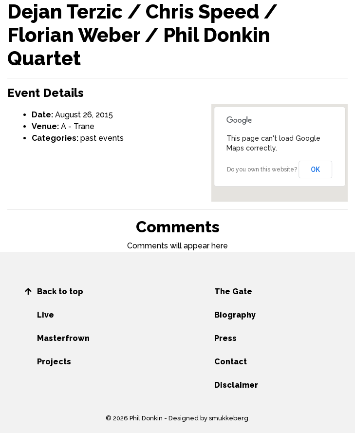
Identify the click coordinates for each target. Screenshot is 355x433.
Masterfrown (63, 338)
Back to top (60, 291)
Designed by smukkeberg (208, 418)
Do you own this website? (262, 169)
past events (102, 138)
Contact (230, 361)
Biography (235, 315)
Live (45, 315)
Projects (54, 361)
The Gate (233, 291)
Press (225, 338)
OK (315, 169)
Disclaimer (236, 385)
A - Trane (77, 126)
